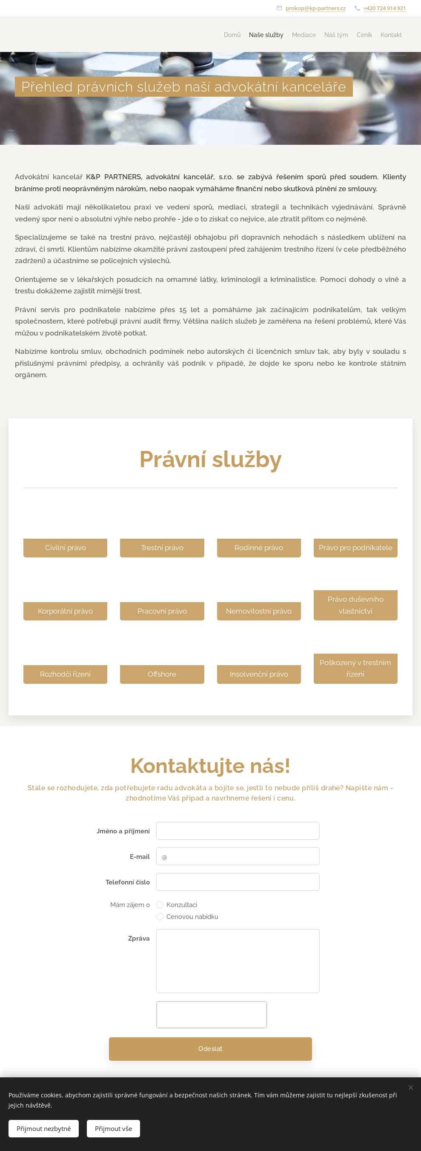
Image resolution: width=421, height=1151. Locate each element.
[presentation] (211, 1015)
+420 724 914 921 (385, 8)
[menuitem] (183, 34)
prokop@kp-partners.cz (316, 8)
